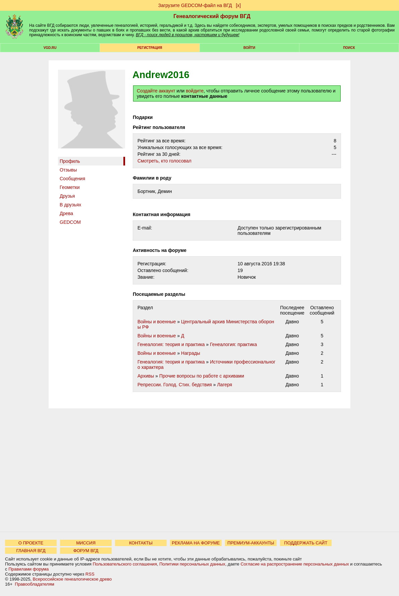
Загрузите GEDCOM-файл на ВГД (195, 5)
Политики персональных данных (192, 564)
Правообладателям (34, 584)
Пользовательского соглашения (125, 564)
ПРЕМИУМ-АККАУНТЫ (250, 542)
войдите (195, 90)
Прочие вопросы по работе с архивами (201, 376)
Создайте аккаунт (156, 90)
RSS (90, 574)
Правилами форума (28, 569)
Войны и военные (156, 321)
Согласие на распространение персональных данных (294, 564)
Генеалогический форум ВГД (211, 16)
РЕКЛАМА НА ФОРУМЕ (196, 542)
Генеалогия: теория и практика (171, 344)
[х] (238, 5)
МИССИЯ (86, 542)
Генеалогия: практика (233, 344)
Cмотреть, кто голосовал (164, 160)
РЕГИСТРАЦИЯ (149, 48)
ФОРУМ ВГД (86, 550)
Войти (249, 48)
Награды (190, 353)
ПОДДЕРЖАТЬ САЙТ (306, 542)
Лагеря (224, 384)
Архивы (145, 376)
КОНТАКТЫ (141, 542)
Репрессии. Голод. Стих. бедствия (174, 384)
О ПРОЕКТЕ (30, 542)
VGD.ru (50, 48)
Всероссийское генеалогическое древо (72, 579)
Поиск (349, 48)
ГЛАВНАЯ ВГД (31, 550)
